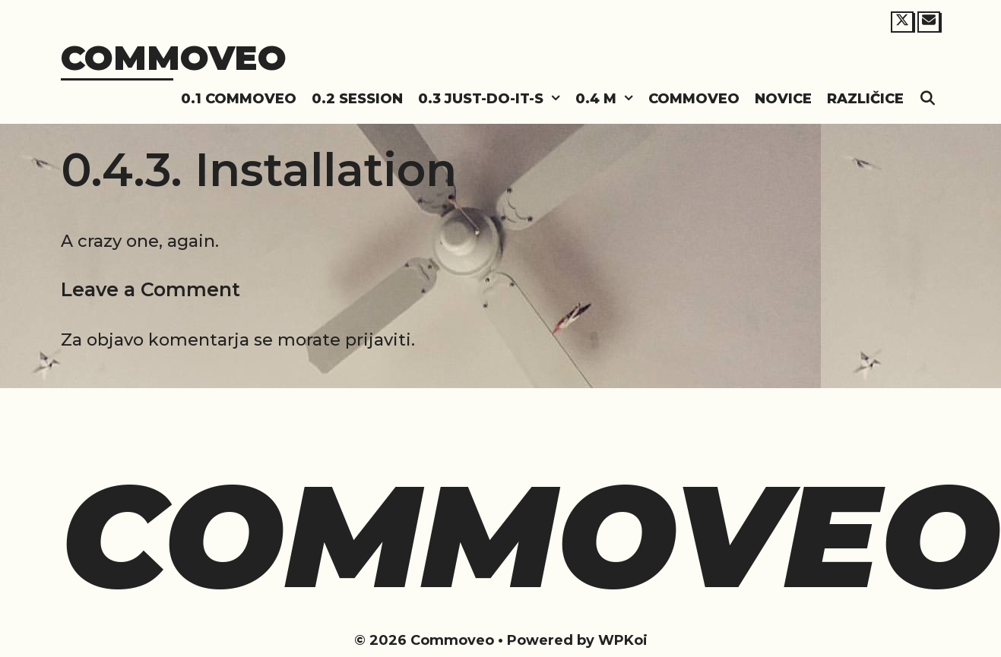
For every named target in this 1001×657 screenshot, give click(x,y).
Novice (783, 98)
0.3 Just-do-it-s (493, 99)
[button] (555, 99)
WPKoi (623, 640)
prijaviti (378, 340)
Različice (865, 98)
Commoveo (174, 57)
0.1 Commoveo (238, 98)
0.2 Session (357, 98)
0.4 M (608, 99)
